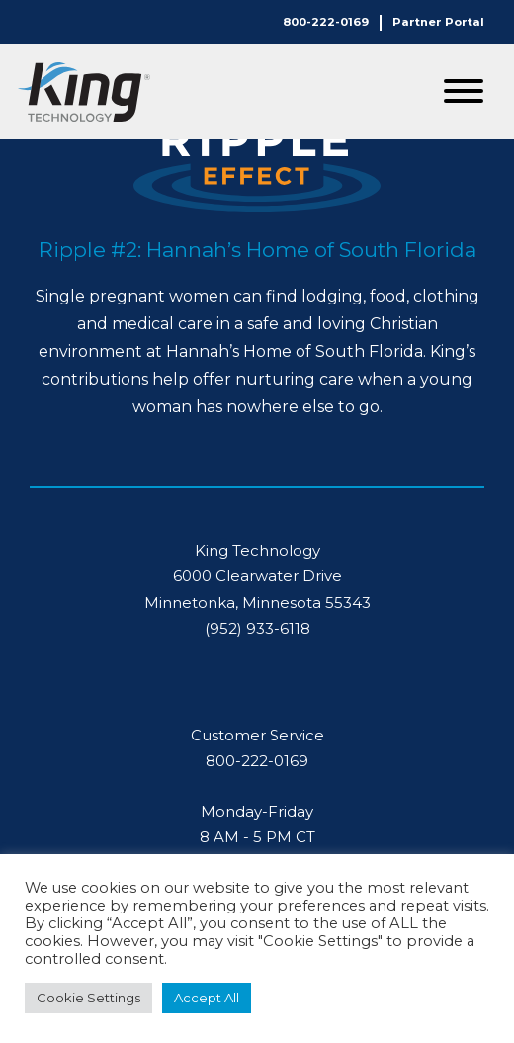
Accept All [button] (206, 997)
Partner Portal (438, 22)
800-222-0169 (326, 22)
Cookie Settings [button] (88, 997)
